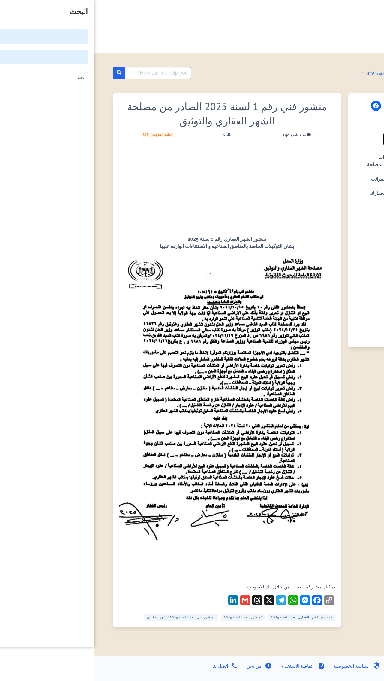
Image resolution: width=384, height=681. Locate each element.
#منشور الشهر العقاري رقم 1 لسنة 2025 (207, 617)
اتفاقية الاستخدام (208, 666)
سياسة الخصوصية (262, 666)
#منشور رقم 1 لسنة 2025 (149, 617)
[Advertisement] (133, 191)
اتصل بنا (131, 666)
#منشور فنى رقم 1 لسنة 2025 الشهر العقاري (87, 617)
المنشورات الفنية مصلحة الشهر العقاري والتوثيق (308, 73)
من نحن (165, 666)
